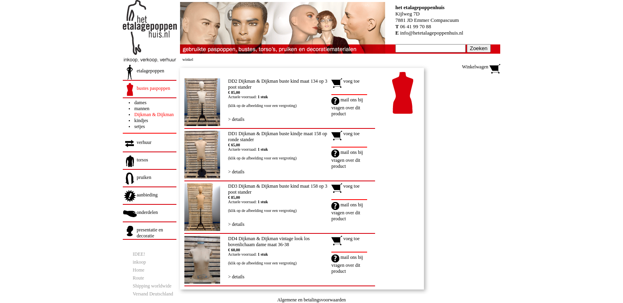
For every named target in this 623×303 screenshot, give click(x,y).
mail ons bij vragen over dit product (347, 107)
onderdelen (147, 212)
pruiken (144, 177)
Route (138, 278)
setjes (139, 126)
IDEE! (139, 254)
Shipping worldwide (152, 286)
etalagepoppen (150, 71)
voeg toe (345, 81)
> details (236, 119)
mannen (141, 108)
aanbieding (147, 195)
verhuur (144, 142)
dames (140, 102)
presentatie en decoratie (150, 233)
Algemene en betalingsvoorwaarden (311, 300)
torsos (142, 160)
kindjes (141, 120)
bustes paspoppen (153, 88)
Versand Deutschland (153, 294)
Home (138, 270)
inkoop (139, 262)
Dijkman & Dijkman (154, 114)
